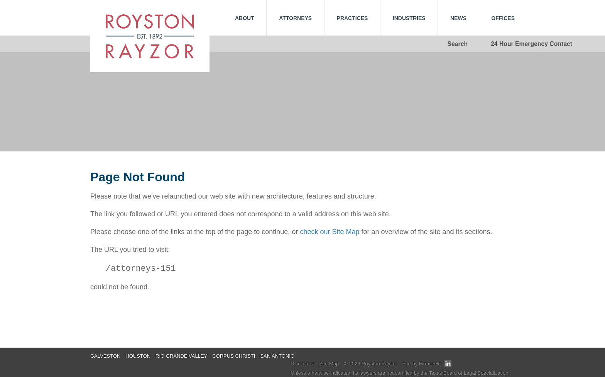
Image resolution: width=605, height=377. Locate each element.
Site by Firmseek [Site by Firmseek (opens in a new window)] (420, 364)
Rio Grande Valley (181, 356)
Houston (137, 356)
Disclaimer (302, 364)
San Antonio (277, 356)
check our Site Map (329, 232)
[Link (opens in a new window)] (447, 365)
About (244, 18)
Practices (352, 18)
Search (458, 44)
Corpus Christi (233, 356)
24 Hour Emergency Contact (531, 44)
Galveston (105, 356)
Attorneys (295, 18)
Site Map (329, 364)
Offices (503, 18)
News (458, 18)
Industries (409, 18)
